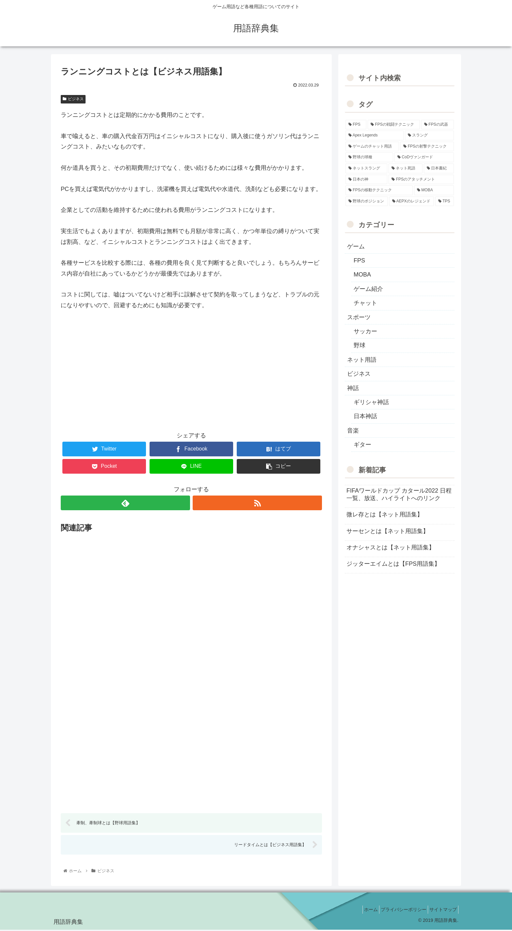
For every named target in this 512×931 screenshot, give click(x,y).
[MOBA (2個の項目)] (434, 190)
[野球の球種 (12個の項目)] (369, 157)
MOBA (362, 274)
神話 (353, 388)
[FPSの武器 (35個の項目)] (437, 125)
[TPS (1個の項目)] (444, 201)
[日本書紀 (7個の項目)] (439, 168)
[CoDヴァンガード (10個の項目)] (424, 157)
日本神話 (365, 416)
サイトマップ (441, 910)
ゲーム (356, 246)
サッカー (365, 331)
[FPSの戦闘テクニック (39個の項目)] (394, 125)
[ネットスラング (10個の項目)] (366, 168)
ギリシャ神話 (371, 402)
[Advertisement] (191, 373)
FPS (359, 260)
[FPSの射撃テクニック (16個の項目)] (427, 146)
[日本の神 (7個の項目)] (366, 179)
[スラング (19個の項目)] (429, 135)
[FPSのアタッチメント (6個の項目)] (421, 179)
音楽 (353, 430)
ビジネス (73, 99)
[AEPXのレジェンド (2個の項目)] (411, 201)
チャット (365, 303)
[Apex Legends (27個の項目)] (374, 135)
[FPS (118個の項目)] (355, 125)
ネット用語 (361, 359)
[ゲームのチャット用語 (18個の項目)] (372, 146)
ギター (362, 444)
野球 (359, 345)
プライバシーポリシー (398, 910)
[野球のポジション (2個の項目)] (366, 201)
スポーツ (359, 317)
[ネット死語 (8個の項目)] (406, 168)
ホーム (361, 910)
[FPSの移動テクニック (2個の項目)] (379, 190)
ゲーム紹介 (368, 289)
